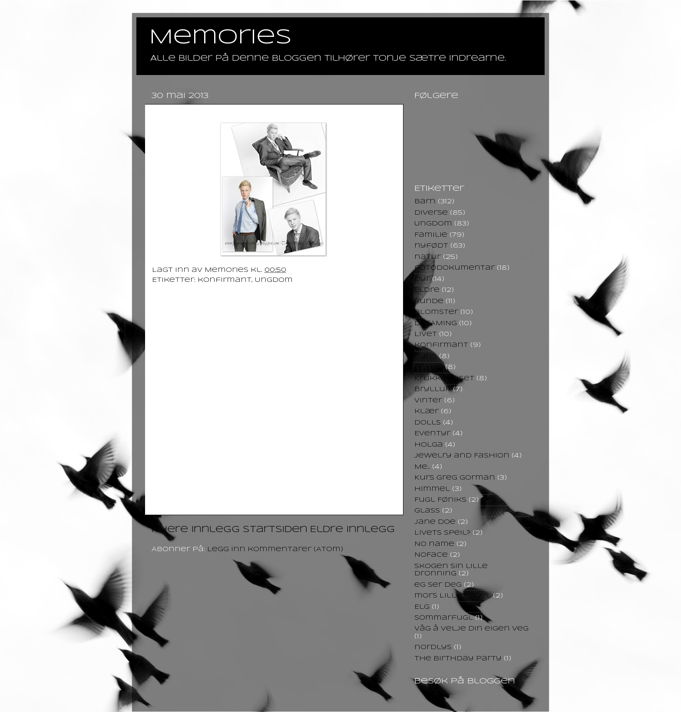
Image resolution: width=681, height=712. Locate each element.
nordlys (433, 647)
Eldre (427, 290)
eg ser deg (438, 585)
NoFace (431, 555)
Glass (427, 511)
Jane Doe (435, 522)
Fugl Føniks (440, 500)
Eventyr (432, 434)
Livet (425, 334)
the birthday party (458, 659)
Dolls (427, 423)
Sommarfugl (443, 618)
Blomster (436, 312)
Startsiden (275, 530)
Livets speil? (442, 533)
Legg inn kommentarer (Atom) (275, 549)
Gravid (428, 367)
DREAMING (435, 323)
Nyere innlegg (196, 530)
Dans (425, 356)
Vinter (428, 401)
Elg (422, 607)
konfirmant (224, 280)
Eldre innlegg (352, 530)
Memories (220, 38)
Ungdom (274, 280)
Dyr (422, 279)
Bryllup (432, 389)
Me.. (422, 467)
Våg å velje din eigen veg (471, 629)
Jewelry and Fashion (461, 456)
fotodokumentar (454, 268)
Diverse (431, 213)
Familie (430, 235)
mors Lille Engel (452, 596)
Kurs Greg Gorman (454, 478)
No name (434, 544)
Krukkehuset (444, 379)
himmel (432, 489)
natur (427, 257)
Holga (428, 445)
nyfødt (431, 246)
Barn (425, 202)
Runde (428, 301)
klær (426, 411)
